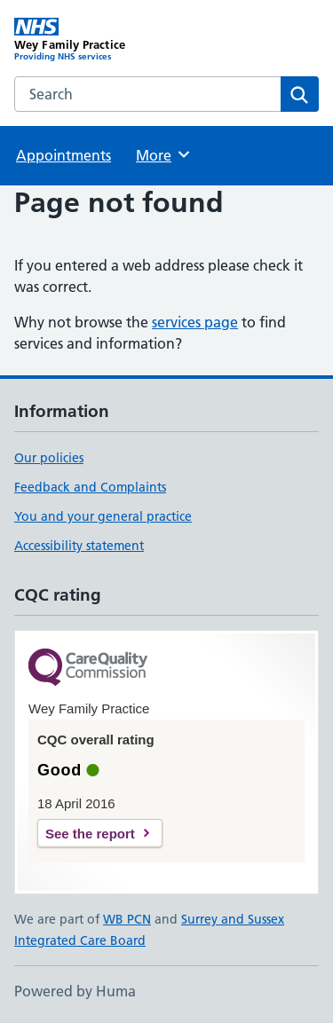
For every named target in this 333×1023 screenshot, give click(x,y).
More (164, 154)
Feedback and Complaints (90, 487)
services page (195, 322)
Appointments (63, 155)
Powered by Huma (75, 991)
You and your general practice (103, 516)
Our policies (48, 458)
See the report (90, 833)
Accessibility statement (79, 546)
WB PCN (127, 919)
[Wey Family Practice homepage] (90, 40)
